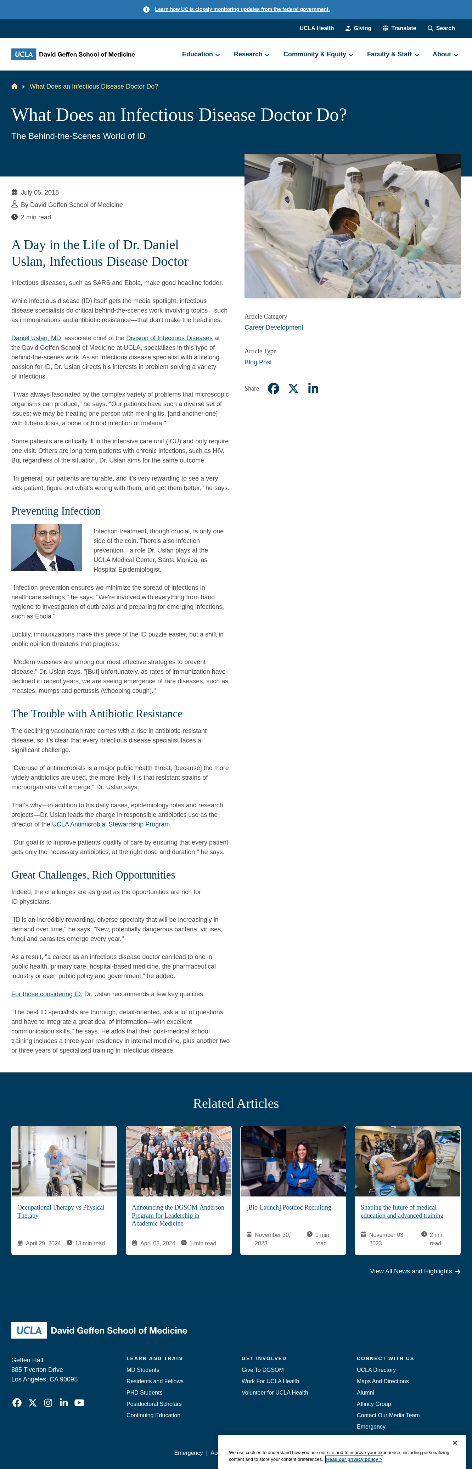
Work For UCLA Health (270, 1381)
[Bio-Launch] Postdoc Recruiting (288, 1207)
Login (393, 1453)
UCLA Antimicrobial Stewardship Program (111, 824)
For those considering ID (46, 994)
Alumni (365, 1393)
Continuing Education (153, 1415)
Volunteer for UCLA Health (275, 1393)
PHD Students (144, 1393)
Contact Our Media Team (388, 1415)
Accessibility (225, 1453)
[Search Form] (441, 28)
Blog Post (258, 362)
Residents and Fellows (155, 1381)
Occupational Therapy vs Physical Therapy (61, 1212)
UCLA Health (316, 28)
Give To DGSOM (263, 1370)
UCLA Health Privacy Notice (344, 1453)
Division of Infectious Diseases (169, 338)
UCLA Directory (376, 1370)
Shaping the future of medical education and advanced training (402, 1212)
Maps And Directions (383, 1381)
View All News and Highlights (415, 1271)
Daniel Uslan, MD (36, 338)
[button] (399, 28)
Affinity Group (374, 1404)
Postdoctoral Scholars (154, 1404)
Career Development (274, 327)
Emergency (371, 1427)
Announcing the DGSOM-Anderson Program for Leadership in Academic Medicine (178, 1215)
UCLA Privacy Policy (275, 1453)
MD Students (143, 1370)
